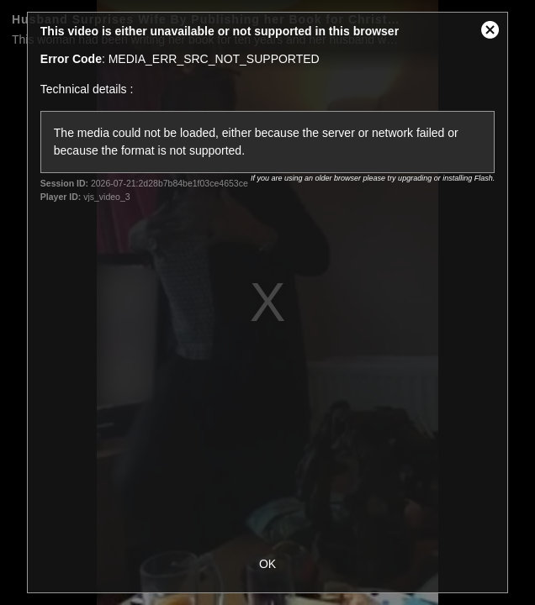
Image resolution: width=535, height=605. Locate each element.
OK (267, 564)
